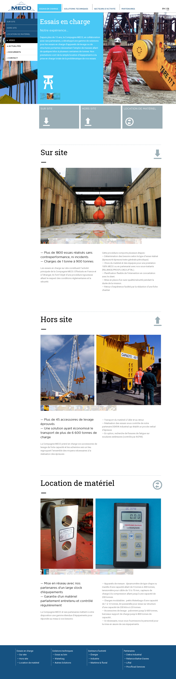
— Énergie (93, 654)
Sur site (11, 21)
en (163, 8)
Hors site (12, 28)
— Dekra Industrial (133, 654)
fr (168, 8)
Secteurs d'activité (104, 8)
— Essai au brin (60, 654)
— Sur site (21, 654)
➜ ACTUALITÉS (14, 46)
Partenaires (128, 8)
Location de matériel (18, 34)
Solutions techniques (76, 8)
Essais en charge (48, 8)
